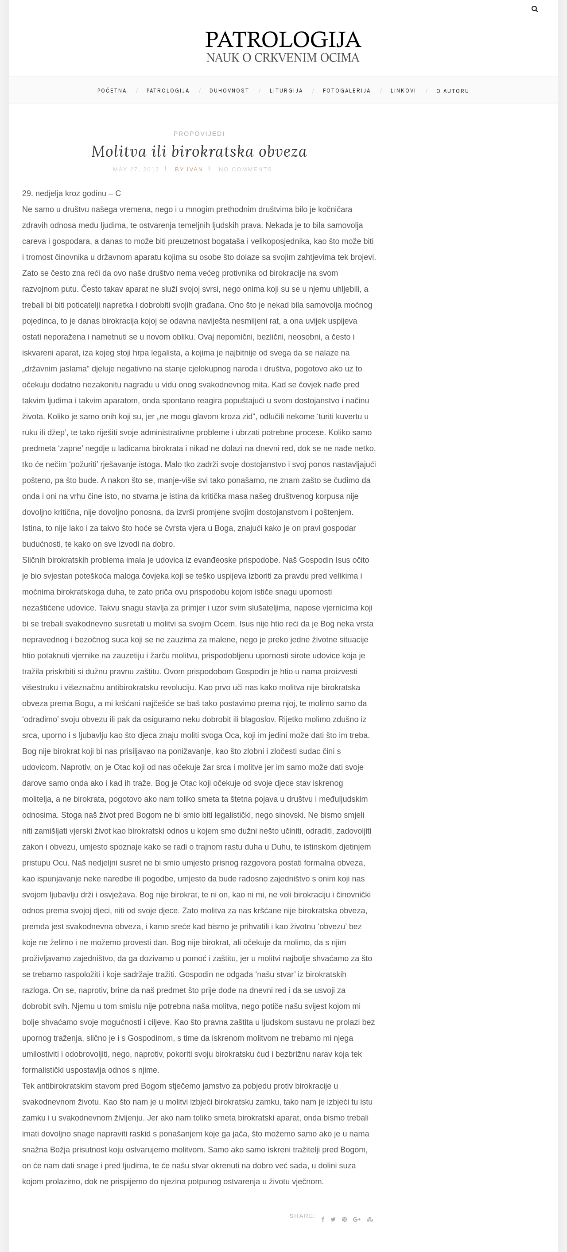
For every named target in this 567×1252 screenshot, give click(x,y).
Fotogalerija (347, 90)
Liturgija (286, 90)
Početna (112, 90)
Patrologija (168, 90)
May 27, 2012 (136, 169)
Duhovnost (229, 90)
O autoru (453, 91)
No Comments (245, 169)
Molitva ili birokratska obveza (199, 151)
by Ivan (189, 169)
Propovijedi (199, 133)
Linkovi (403, 90)
